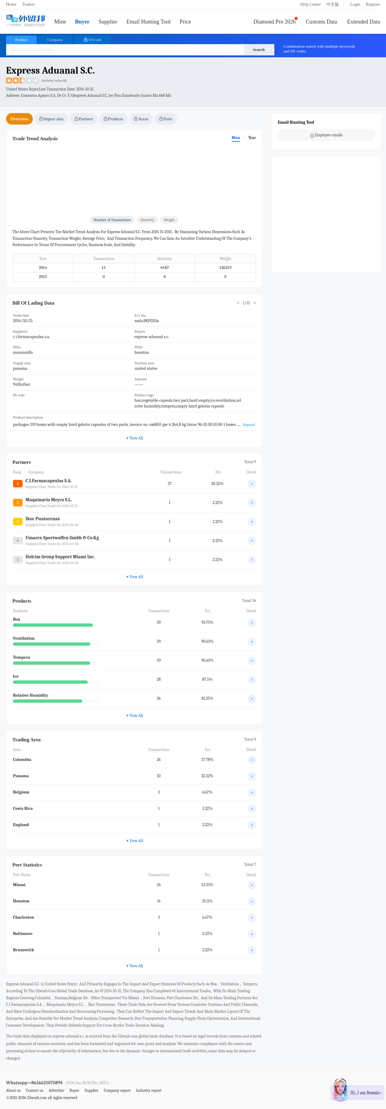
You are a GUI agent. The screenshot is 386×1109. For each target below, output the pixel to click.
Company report (117, 1090)
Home (11, 4)
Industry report (149, 1090)
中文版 (332, 4)
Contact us (34, 1090)
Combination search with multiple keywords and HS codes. (319, 48)
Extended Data (363, 22)
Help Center (310, 4)
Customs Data (321, 22)
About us (13, 1090)
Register (373, 4)
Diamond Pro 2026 (275, 22)
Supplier (108, 22)
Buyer (82, 22)
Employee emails (326, 135)
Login (355, 4)
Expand (249, 424)
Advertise (56, 1090)
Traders (28, 4)
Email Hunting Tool (148, 22)
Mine (60, 22)
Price (185, 22)
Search (259, 49)
